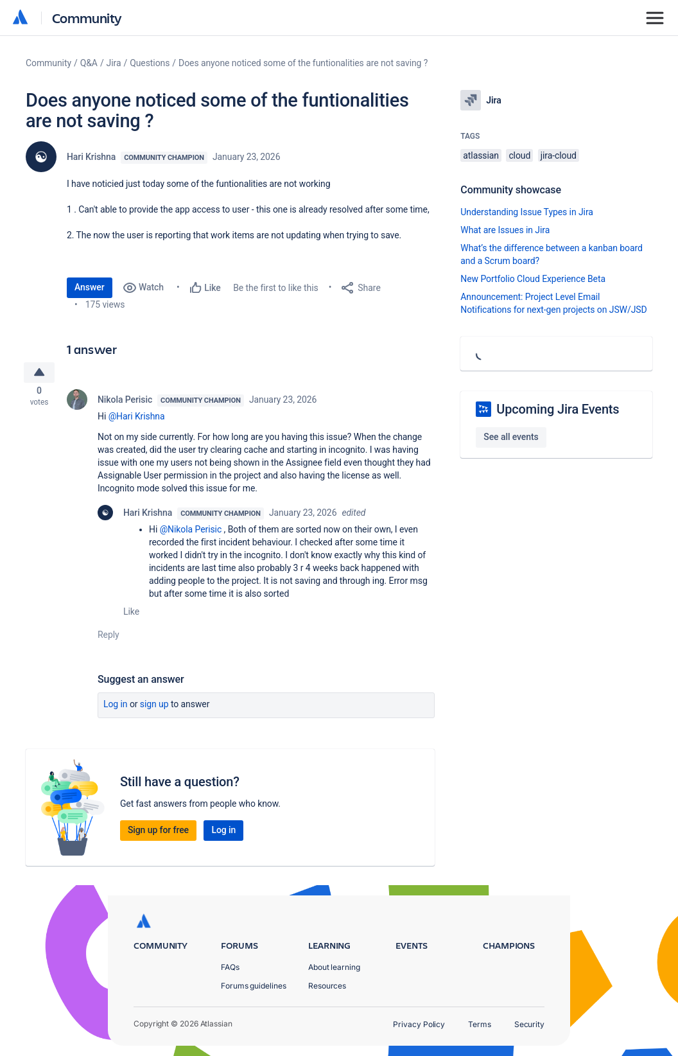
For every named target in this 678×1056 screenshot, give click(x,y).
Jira (114, 63)
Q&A (89, 63)
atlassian (481, 155)
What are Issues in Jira (505, 230)
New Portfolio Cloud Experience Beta (532, 279)
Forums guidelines (253, 985)
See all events (510, 437)
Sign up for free (158, 834)
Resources (327, 985)
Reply (108, 638)
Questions (150, 63)
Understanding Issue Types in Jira (526, 212)
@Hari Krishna (137, 420)
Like (131, 615)
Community (87, 17)
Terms (479, 1024)
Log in (115, 708)
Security (529, 1024)
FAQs (230, 967)
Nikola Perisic (125, 403)
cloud (519, 155)
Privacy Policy (419, 1024)
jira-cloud (559, 155)
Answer (89, 287)
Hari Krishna (91, 157)
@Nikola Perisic (191, 533)
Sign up (154, 708)
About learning (334, 967)
